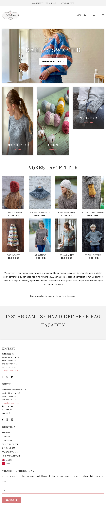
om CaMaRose (8, 448)
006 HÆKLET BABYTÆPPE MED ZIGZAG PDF (13, 255)
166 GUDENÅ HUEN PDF (66, 213)
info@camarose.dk (10, 370)
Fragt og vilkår (10, 452)
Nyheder (6, 436)
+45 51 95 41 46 (9, 399)
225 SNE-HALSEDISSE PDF (40, 213)
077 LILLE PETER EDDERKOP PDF (93, 255)
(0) (76, 15)
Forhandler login (11, 456)
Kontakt (6, 432)
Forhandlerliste (10, 444)
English (9, 460)
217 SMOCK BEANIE (13, 213)
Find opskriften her (53, 61)
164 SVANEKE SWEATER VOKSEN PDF (40, 255)
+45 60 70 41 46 (9, 367)
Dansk (9, 463)
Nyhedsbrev (7, 440)
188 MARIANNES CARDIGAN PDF (66, 255)
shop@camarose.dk (10, 403)
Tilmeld (11, 500)
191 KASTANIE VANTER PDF (93, 213)
